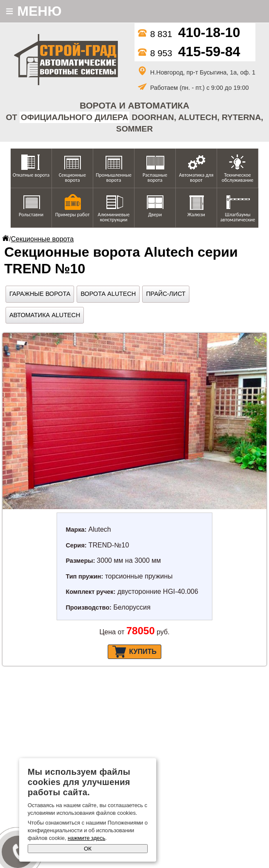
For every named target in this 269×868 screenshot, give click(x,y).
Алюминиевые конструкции (114, 217)
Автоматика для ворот (196, 177)
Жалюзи (196, 215)
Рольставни (31, 215)
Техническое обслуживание (237, 177)
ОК (88, 848)
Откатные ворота (31, 175)
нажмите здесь (86, 838)
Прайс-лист (166, 293)
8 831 (189, 34)
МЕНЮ (34, 11)
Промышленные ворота (114, 177)
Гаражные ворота (39, 293)
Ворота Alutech (108, 293)
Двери (155, 215)
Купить (134, 652)
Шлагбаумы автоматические (237, 217)
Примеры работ (72, 215)
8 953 (189, 53)
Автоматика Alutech (44, 315)
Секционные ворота (72, 177)
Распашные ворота (155, 177)
